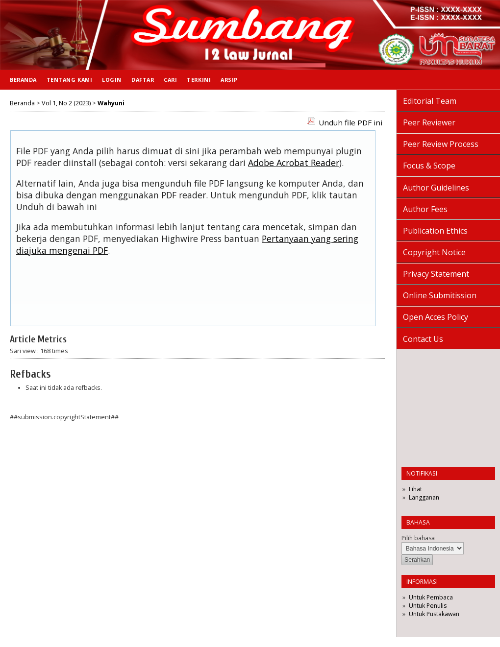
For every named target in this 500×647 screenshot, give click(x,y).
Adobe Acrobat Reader (293, 162)
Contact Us (423, 339)
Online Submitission (439, 295)
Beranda (23, 79)
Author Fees (425, 209)
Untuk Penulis (428, 605)
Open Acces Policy (435, 317)
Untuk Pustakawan (434, 614)
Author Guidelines (436, 187)
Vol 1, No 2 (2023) (66, 103)
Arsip (229, 79)
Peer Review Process (440, 144)
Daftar (142, 79)
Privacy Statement (436, 273)
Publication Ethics (435, 230)
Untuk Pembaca (431, 597)
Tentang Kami (69, 79)
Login (112, 79)
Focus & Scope (429, 165)
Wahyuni (111, 103)
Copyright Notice (434, 252)
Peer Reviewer (429, 122)
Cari (170, 79)
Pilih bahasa (418, 538)
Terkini (199, 79)
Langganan (424, 497)
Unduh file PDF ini (350, 122)
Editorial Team (429, 101)
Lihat (415, 489)
